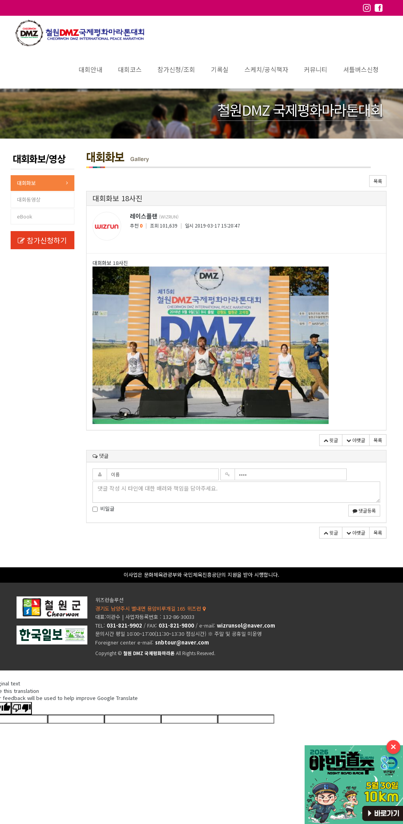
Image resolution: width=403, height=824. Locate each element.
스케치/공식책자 (266, 69)
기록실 (220, 69)
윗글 (331, 440)
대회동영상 (29, 199)
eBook (24, 216)
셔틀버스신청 (361, 69)
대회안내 (90, 69)
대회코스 (130, 69)
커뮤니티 (315, 69)
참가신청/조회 (176, 69)
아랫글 (355, 440)
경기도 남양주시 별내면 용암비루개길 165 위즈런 (150, 608)
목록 (377, 181)
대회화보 (26, 183)
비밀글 (103, 508)
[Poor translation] (21, 708)
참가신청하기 (42, 240)
